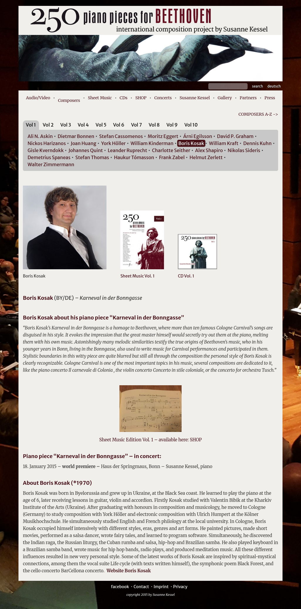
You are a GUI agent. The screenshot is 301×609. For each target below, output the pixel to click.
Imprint (160, 586)
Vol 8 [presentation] (154, 125)
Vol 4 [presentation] (83, 125)
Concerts (163, 97)
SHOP (140, 97)
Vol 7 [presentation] (136, 125)
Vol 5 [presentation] (101, 125)
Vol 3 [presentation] (65, 125)
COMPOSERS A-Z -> (258, 114)
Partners (248, 97)
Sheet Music (100, 97)
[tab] (31, 125)
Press (270, 97)
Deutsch (274, 86)
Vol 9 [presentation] (171, 125)
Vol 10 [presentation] (190, 125)
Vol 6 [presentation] (118, 125)
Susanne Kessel (195, 97)
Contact (141, 586)
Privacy (180, 586)
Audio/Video (38, 97)
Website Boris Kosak (127, 570)
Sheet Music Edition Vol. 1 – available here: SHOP (150, 440)
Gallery (225, 97)
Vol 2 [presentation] (48, 125)
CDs (124, 97)
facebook (120, 586)
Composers (69, 100)
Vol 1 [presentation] (31, 125)
